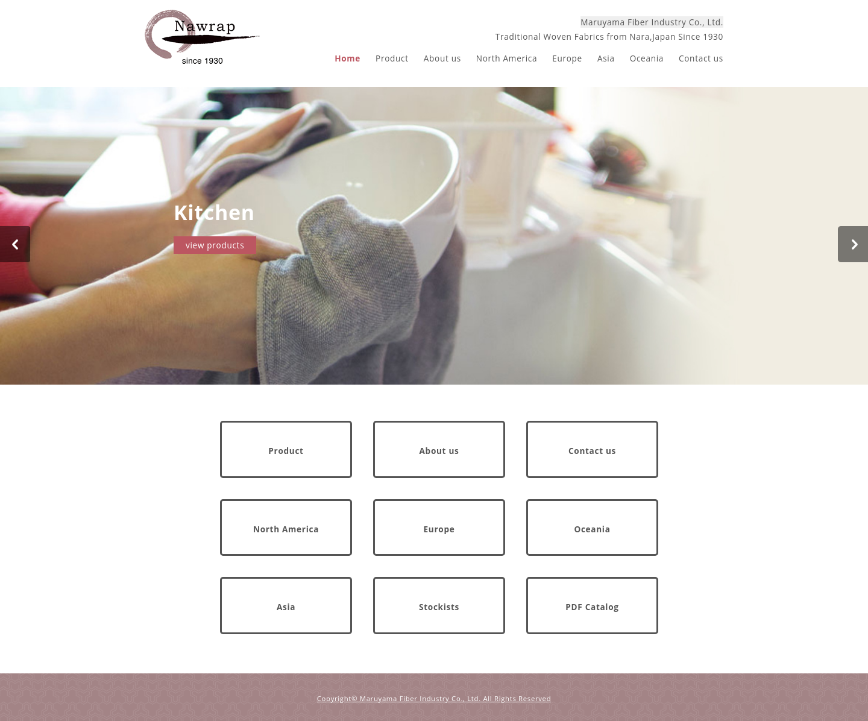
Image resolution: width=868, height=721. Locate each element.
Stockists (439, 606)
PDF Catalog (591, 606)
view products (215, 245)
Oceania (647, 58)
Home (347, 58)
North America (506, 58)
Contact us (701, 58)
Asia (606, 58)
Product (392, 58)
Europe (567, 58)
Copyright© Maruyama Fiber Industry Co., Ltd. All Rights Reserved (434, 698)
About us (442, 58)
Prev (15, 244)
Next (853, 244)
